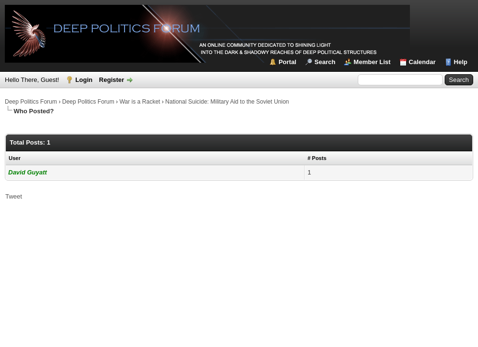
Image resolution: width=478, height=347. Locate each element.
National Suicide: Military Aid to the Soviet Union (227, 101)
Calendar (422, 62)
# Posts (317, 158)
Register (111, 79)
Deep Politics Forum (31, 101)
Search (324, 62)
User (14, 158)
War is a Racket (139, 101)
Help (460, 62)
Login (83, 79)
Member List (372, 62)
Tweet (13, 196)
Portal (287, 62)
